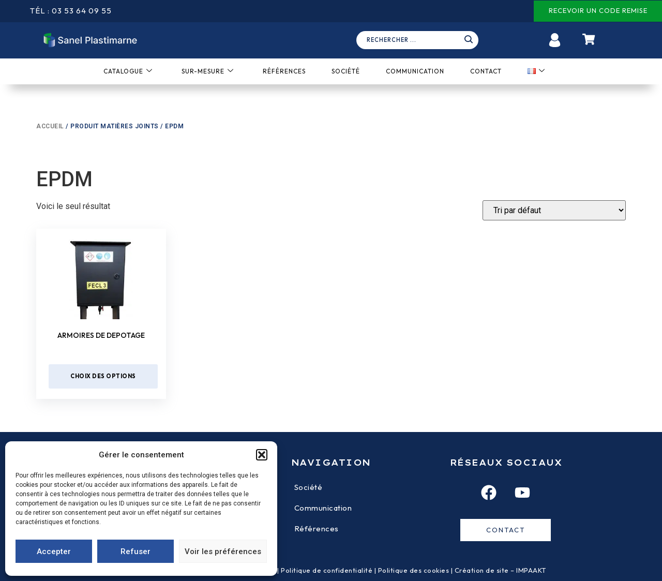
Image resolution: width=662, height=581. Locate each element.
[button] (262, 455)
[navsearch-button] (421, 40)
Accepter (54, 551)
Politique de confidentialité (326, 570)
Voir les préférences (223, 551)
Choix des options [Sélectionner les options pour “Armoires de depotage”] (103, 376)
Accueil (50, 126)
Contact (486, 71)
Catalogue (128, 71)
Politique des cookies (413, 570)
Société (346, 71)
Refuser (136, 551)
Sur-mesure (208, 71)
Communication (415, 71)
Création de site (482, 570)
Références (284, 71)
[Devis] (554, 210)
